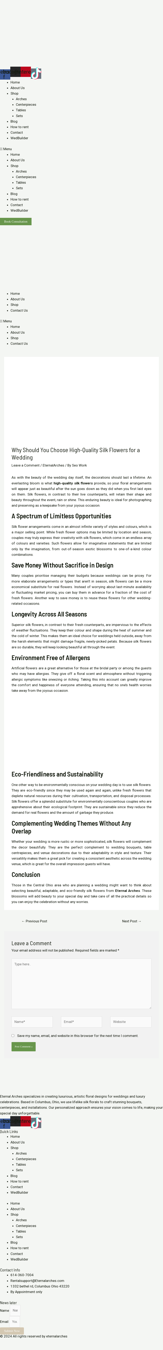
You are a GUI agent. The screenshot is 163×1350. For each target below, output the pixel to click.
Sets (19, 116)
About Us (18, 88)
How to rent (20, 127)
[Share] (13, 1342)
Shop (14, 93)
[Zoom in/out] (31, 1342)
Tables (21, 110)
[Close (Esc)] (4, 1342)
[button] (81, 149)
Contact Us (19, 310)
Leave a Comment (26, 465)
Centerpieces (26, 104)
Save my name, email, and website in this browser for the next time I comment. (77, 1036)
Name (5, 1310)
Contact (17, 132)
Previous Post (34, 921)
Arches (21, 99)
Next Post (132, 921)
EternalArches (53, 465)
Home (15, 82)
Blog (14, 121)
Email (4, 1322)
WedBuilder (19, 138)
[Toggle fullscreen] (22, 1342)
